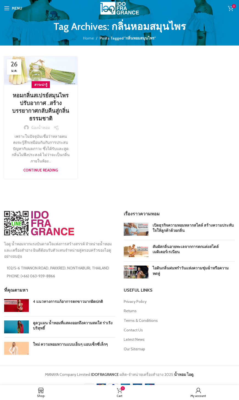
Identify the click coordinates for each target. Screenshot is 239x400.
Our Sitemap (134, 349)
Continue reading (40, 170)
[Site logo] (119, 7)
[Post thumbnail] (136, 229)
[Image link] (39, 222)
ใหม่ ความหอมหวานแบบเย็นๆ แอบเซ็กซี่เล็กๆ (70, 344)
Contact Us (133, 330)
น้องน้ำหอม (40, 127)
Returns (130, 310)
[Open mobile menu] (13, 8)
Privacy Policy (135, 301)
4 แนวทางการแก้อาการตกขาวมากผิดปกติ (68, 301)
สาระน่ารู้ (40, 85)
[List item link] (60, 276)
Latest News (134, 339)
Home (88, 38)
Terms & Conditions (141, 320)
